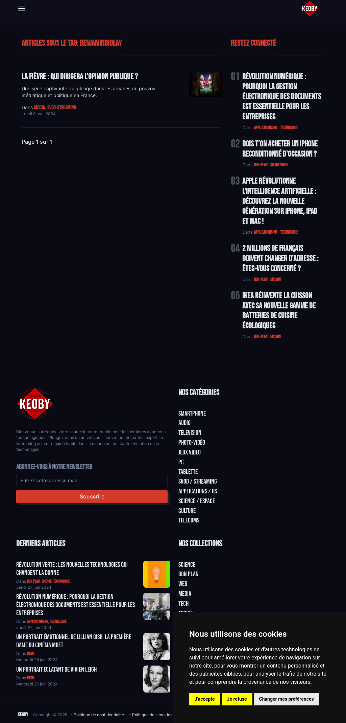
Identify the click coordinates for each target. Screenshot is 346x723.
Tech (183, 604)
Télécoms (188, 520)
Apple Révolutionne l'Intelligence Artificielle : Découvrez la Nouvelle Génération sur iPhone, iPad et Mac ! (279, 201)
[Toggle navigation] (21, 8)
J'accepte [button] (205, 699)
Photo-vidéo (191, 443)
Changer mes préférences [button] (286, 699)
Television (189, 433)
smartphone (279, 165)
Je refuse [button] (237, 699)
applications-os (265, 128)
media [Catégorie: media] (30, 653)
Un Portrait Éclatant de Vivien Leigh (56, 670)
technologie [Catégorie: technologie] (61, 581)
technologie (289, 128)
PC (181, 462)
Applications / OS (197, 491)
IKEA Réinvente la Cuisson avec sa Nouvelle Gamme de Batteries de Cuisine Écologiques (279, 311)
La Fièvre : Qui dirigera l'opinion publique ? (80, 76)
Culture (187, 511)
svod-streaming (61, 107)
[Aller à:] (156, 574)
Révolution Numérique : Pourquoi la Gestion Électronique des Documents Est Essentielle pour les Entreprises (281, 97)
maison (275, 279)
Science (186, 565)
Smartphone (192, 414)
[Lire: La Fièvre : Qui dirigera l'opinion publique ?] (206, 84)
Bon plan (188, 574)
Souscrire (92, 496)
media (39, 107)
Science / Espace (196, 501)
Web (182, 584)
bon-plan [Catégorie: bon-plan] (33, 581)
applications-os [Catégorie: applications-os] (37, 621)
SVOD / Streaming (197, 481)
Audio (184, 423)
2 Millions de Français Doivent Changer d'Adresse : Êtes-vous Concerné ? (280, 258)
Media (184, 594)
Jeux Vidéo (189, 452)
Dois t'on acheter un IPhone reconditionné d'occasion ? (280, 149)
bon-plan (261, 165)
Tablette (188, 472)
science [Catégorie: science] (46, 581)
